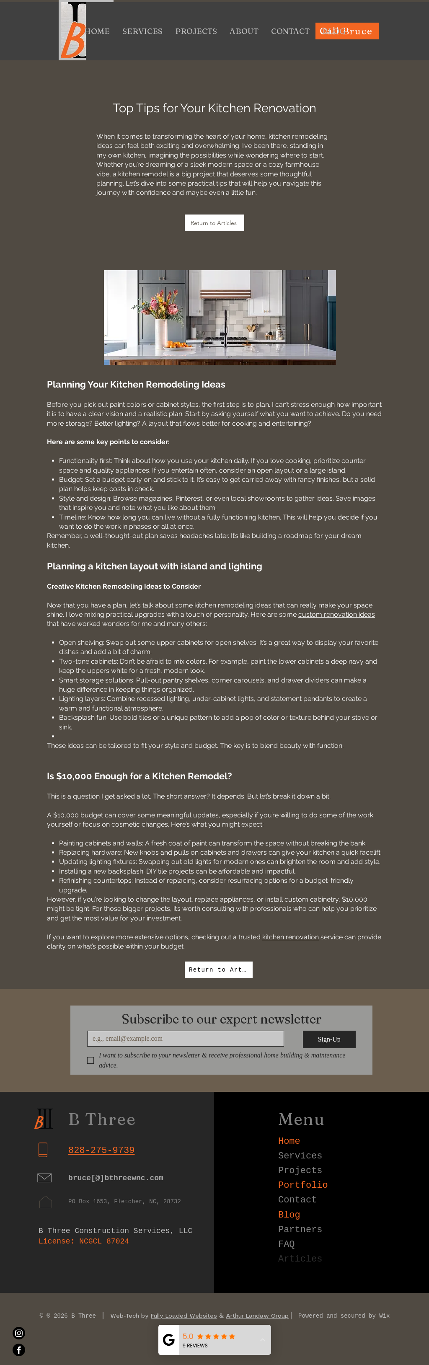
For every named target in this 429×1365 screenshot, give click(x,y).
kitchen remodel (143, 174)
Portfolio (303, 1185)
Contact (297, 1200)
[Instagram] (19, 1333)
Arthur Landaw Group (257, 1316)
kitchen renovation (290, 937)
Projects (300, 1171)
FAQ (286, 1244)
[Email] (183, 1038)
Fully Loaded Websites (184, 1316)
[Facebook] (19, 1350)
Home (289, 1141)
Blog (289, 1215)
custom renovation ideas (336, 614)
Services (300, 1156)
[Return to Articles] (214, 223)
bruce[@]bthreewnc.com (115, 1178)
